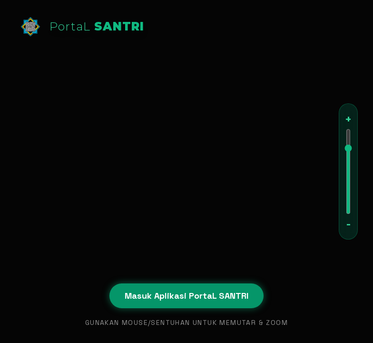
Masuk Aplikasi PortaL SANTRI (186, 295)
